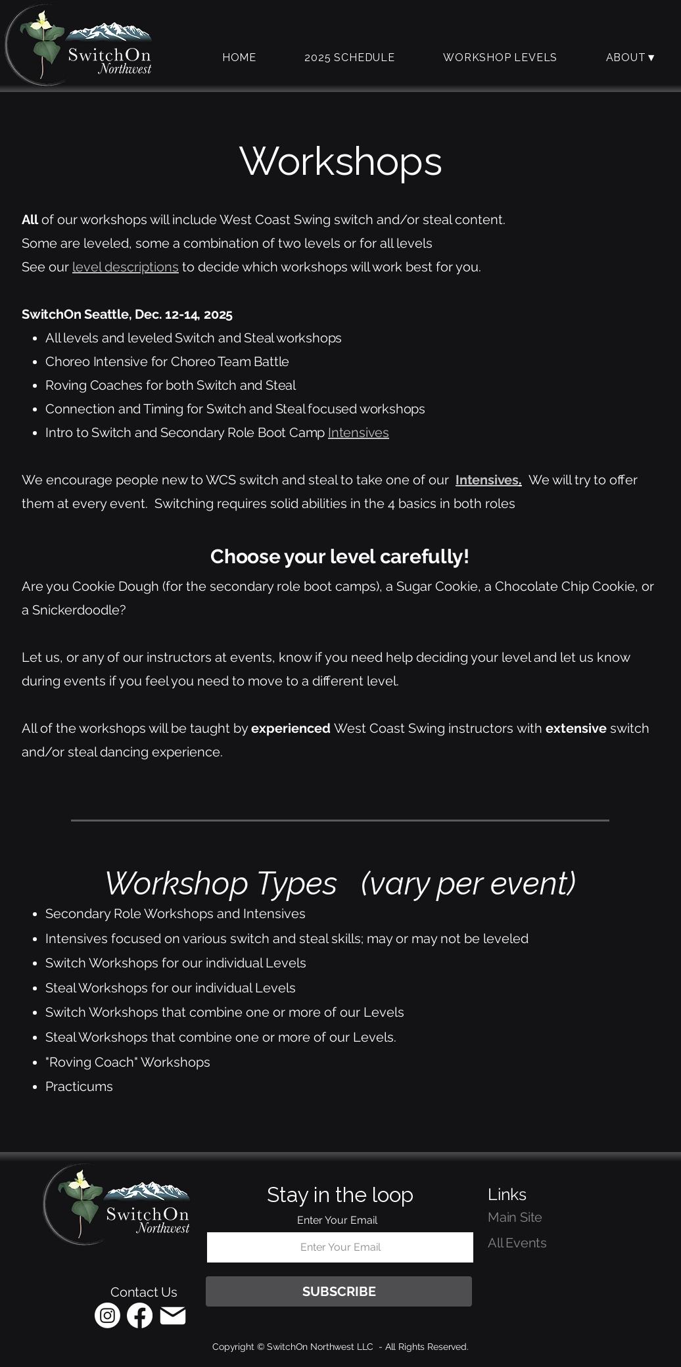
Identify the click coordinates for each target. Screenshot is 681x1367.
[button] (500, 57)
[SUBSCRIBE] (339, 1291)
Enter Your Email (337, 1220)
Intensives (358, 432)
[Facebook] (140, 1315)
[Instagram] (107, 1315)
